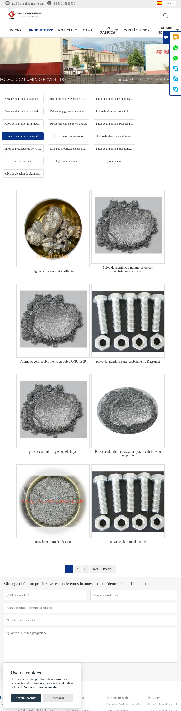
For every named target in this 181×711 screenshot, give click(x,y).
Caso (87, 30)
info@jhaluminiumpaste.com (27, 3)
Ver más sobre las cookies (41, 687)
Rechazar (58, 698)
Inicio (15, 30)
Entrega (71, 704)
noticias (67, 30)
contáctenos (136, 30)
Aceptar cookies (25, 698)
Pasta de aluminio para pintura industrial (164, 704)
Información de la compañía (123, 704)
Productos (40, 30)
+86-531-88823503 (63, 3)
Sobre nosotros (168, 30)
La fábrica (108, 30)
